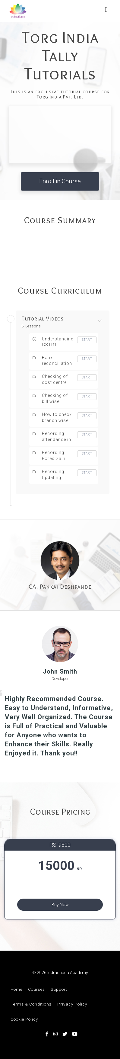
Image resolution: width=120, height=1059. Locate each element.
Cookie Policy (24, 1019)
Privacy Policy (72, 1004)
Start (87, 339)
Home (16, 989)
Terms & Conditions (31, 1004)
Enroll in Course (60, 181)
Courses (36, 989)
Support (59, 989)
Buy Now (60, 904)
